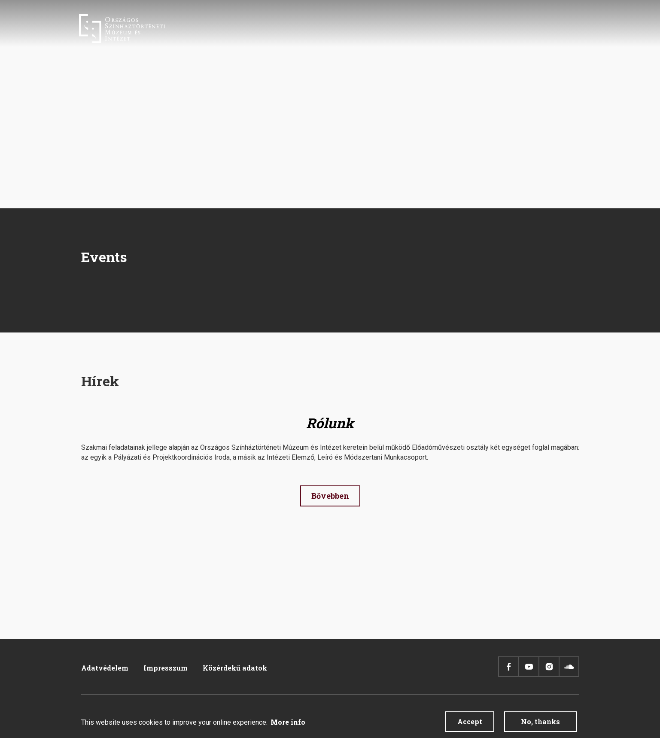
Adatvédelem (104, 667)
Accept (469, 721)
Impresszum (165, 667)
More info (288, 722)
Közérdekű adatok (235, 667)
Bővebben (330, 496)
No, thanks (540, 721)
